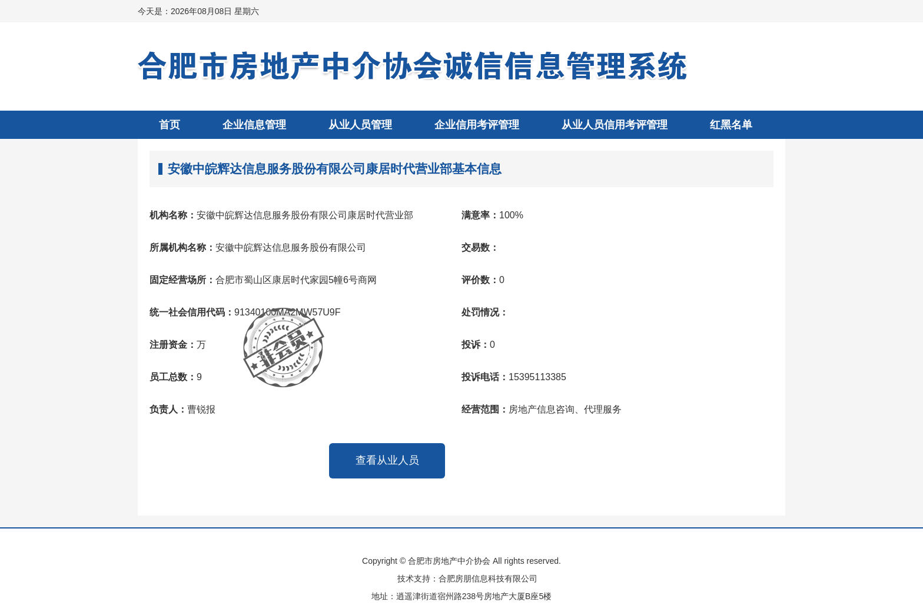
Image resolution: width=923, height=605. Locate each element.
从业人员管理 (360, 125)
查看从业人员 (387, 460)
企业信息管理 (254, 125)
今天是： (198, 11)
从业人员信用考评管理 (615, 125)
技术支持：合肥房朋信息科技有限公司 (467, 578)
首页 (169, 125)
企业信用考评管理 (476, 125)
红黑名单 (731, 125)
